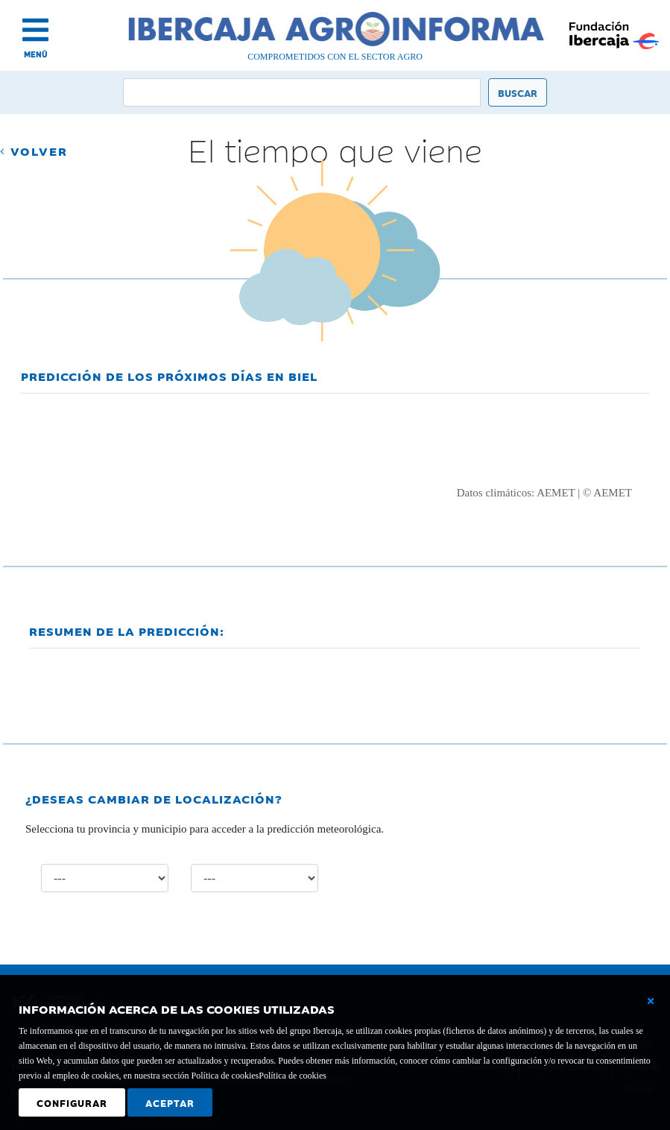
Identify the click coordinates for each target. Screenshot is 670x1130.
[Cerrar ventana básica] (651, 1001)
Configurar (72, 1102)
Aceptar (170, 1102)
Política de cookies (292, 1075)
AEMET (556, 493)
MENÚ (36, 54)
